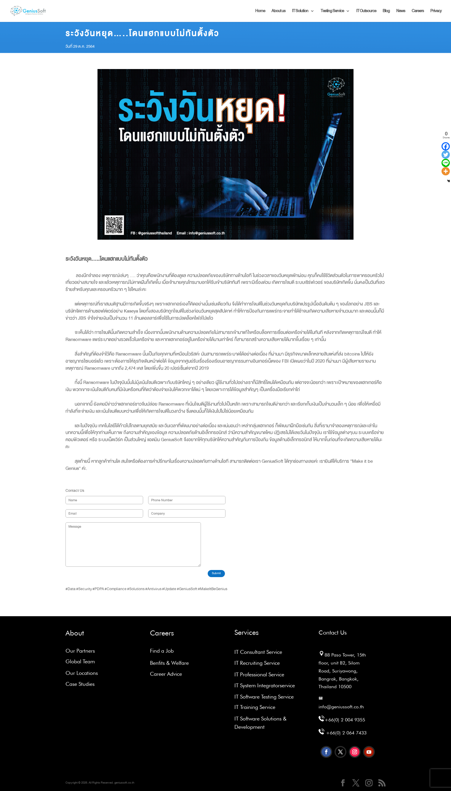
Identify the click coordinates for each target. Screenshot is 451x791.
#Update (169, 589)
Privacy (436, 12)
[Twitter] (446, 154)
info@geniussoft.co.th (341, 707)
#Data (70, 589)
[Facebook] (446, 146)
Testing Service (332, 12)
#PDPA (98, 589)
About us (278, 12)
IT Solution (300, 12)
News (400, 12)
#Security (84, 589)
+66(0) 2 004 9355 (344, 720)
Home (260, 12)
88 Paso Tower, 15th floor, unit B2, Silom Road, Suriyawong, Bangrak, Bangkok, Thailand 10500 (342, 670)
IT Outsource (366, 12)
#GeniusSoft (187, 589)
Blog (386, 12)
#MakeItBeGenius (212, 589)
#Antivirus (153, 589)
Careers (418, 12)
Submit (216, 573)
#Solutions (136, 589)
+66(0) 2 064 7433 (346, 733)
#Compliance (116, 589)
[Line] (446, 163)
